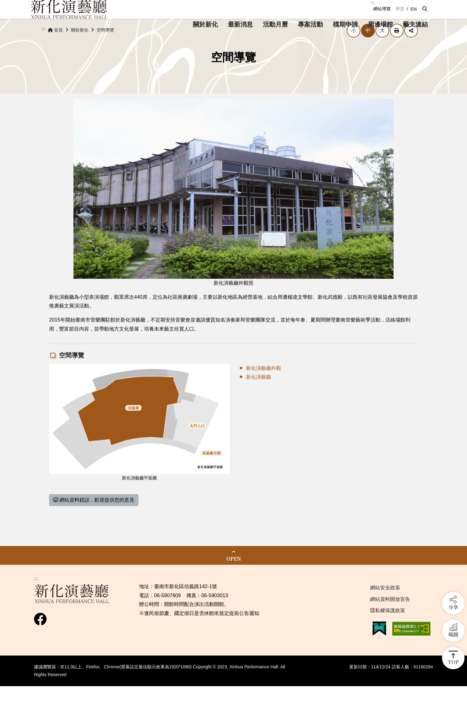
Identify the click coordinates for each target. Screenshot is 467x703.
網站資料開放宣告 (390, 616)
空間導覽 (105, 46)
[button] (424, 8)
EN (414, 9)
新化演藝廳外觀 (263, 385)
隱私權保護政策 (387, 627)
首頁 (55, 46)
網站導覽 (382, 8)
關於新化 (79, 46)
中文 (400, 8)
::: (372, 2)
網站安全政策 (385, 604)
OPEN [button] (233, 575)
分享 (411, 47)
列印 (397, 47)
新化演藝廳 (258, 393)
